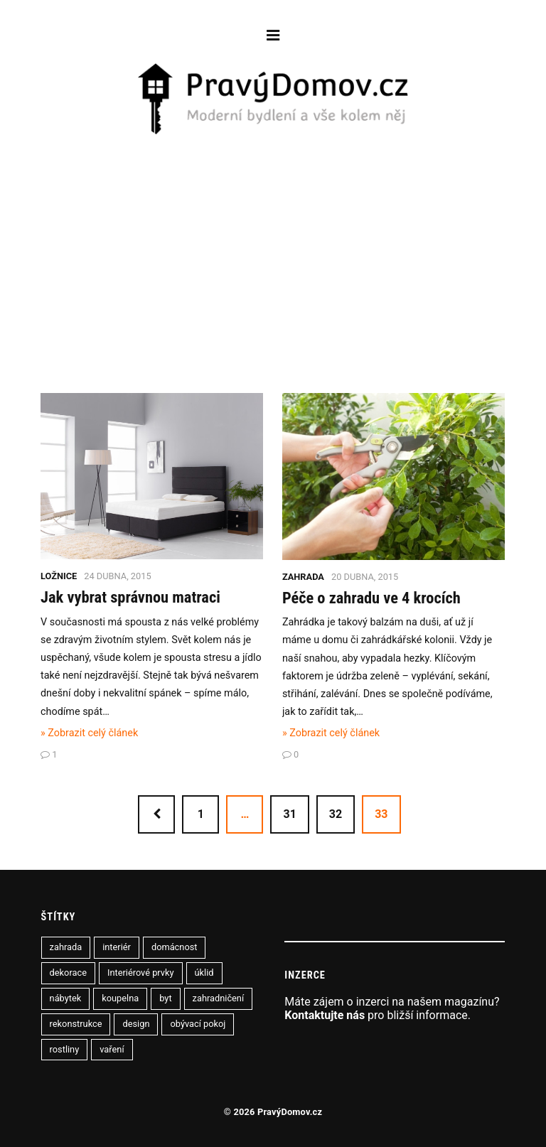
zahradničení (219, 998)
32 (335, 814)
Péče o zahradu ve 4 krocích (371, 597)
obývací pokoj (197, 1023)
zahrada (66, 947)
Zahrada (303, 576)
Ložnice (59, 576)
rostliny (65, 1049)
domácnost (174, 947)
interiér (116, 947)
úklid (204, 972)
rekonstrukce (76, 1023)
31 (289, 814)
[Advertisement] (273, 243)
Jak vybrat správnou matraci (130, 597)
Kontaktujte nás (324, 1015)
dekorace (68, 972)
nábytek (66, 998)
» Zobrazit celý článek (89, 733)
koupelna (120, 998)
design (135, 1023)
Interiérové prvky (140, 972)
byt (165, 998)
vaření (112, 1049)
